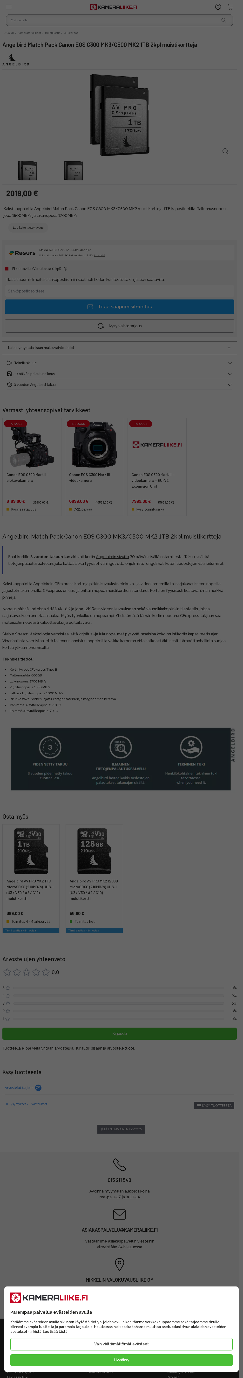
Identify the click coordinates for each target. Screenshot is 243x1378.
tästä (63, 1332)
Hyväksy (121, 1360)
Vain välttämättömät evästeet (121, 1344)
